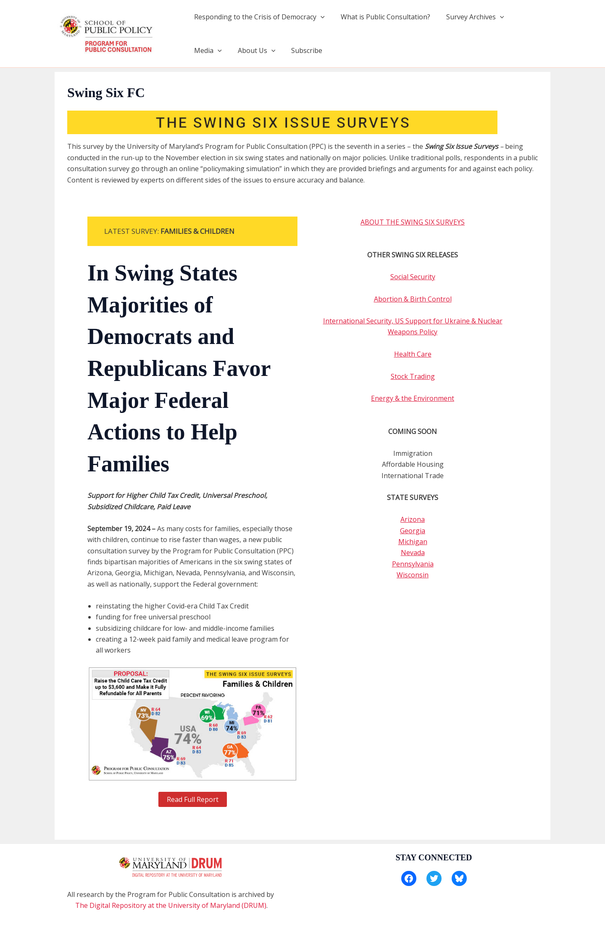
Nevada (413, 552)
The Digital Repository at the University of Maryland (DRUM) (170, 905)
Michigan (412, 541)
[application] (319, 17)
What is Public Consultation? (381, 16)
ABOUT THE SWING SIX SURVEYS (412, 222)
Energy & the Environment (412, 398)
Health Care (412, 354)
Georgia (412, 530)
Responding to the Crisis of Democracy (258, 17)
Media (525, 17)
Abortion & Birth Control (413, 299)
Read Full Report (192, 799)
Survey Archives (469, 17)
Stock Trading (413, 376)
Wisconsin (413, 574)
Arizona (412, 519)
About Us (212, 50)
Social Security (412, 276)
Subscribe (259, 50)
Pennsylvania (413, 564)
